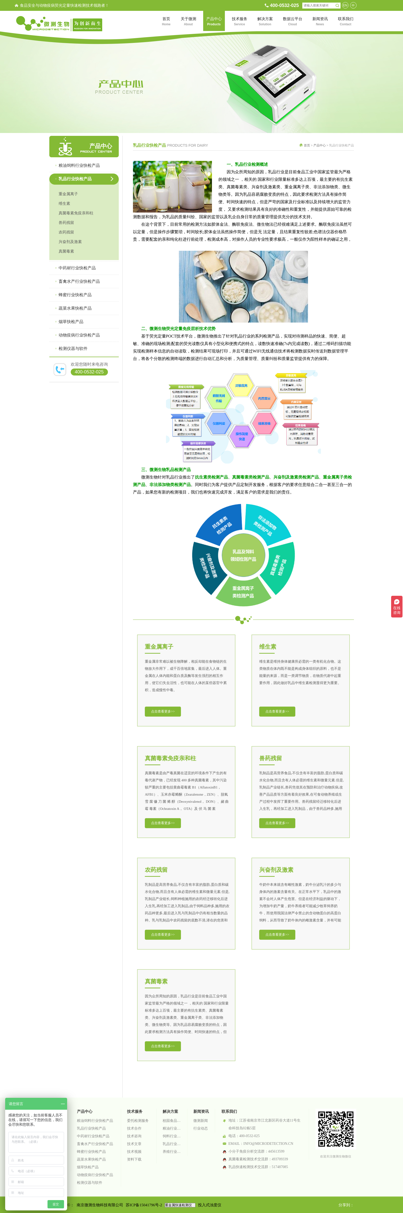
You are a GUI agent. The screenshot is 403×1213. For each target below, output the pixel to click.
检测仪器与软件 (89, 1183)
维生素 (64, 203)
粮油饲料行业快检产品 (95, 1121)
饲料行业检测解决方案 (172, 1136)
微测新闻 (200, 1121)
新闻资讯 (201, 1111)
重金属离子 (68, 194)
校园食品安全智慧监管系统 (172, 1121)
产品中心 (319, 145)
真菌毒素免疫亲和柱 (76, 213)
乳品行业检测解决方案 (172, 1144)
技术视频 (134, 1152)
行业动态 (200, 1128)
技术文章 (134, 1144)
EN (345, 5)
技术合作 (134, 1128)
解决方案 (170, 1111)
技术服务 (135, 1111)
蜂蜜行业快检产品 (91, 1152)
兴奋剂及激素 (70, 242)
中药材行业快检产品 (93, 1136)
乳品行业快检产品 (91, 1128)
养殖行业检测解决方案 (172, 1152)
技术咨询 (134, 1136)
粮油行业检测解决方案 (172, 1128)
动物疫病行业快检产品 (95, 1175)
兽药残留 (66, 223)
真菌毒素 (66, 251)
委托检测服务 (138, 1121)
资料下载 (134, 1159)
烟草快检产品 (88, 1167)
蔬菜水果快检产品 (91, 1159)
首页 (307, 145)
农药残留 (66, 232)
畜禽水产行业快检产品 (95, 1144)
